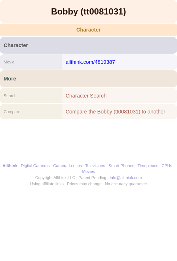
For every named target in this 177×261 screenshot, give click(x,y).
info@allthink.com (126, 177)
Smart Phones (121, 165)
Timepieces (147, 165)
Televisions (95, 165)
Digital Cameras (35, 165)
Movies (88, 171)
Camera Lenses (67, 165)
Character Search (85, 96)
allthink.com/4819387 (90, 62)
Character (88, 30)
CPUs (167, 165)
